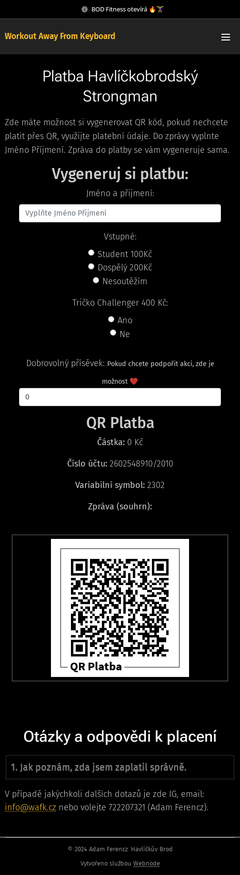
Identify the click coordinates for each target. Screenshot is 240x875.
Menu (225, 37)
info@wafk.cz (30, 808)
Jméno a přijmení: (120, 193)
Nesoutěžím (124, 281)
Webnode (146, 863)
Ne (125, 334)
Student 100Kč (125, 254)
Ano (125, 320)
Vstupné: (120, 236)
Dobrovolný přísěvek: (65, 363)
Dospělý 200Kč (125, 267)
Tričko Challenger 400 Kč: (120, 303)
